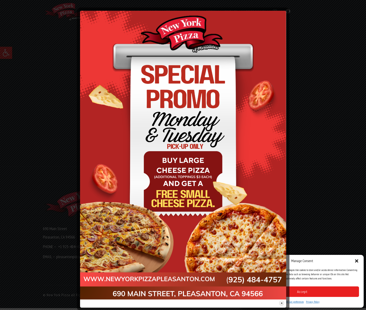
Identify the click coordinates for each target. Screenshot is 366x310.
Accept (302, 291)
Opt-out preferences (294, 301)
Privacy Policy (313, 301)
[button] (356, 261)
